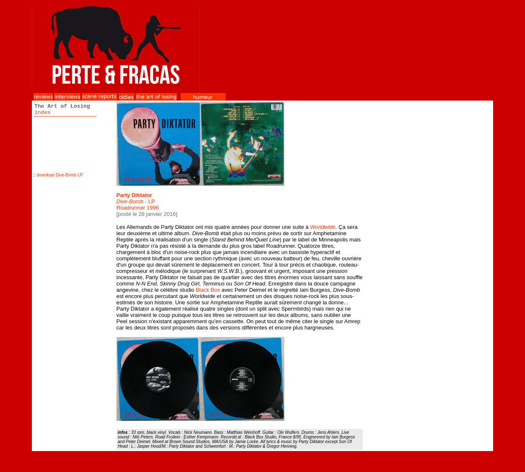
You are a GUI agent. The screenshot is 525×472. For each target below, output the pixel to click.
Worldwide (322, 227)
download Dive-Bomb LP (59, 175)
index (42, 112)
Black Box (208, 290)
